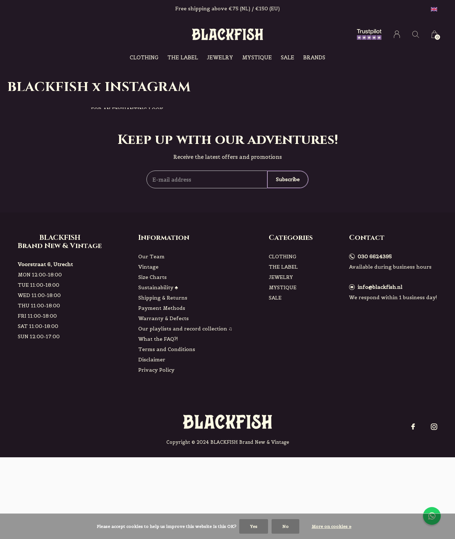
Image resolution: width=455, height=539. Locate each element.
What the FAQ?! (158, 339)
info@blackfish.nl (380, 287)
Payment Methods (161, 308)
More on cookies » (332, 526)
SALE (287, 57)
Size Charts (152, 277)
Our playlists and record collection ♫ (185, 328)
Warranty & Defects (163, 318)
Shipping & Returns (162, 298)
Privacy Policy (156, 370)
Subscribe (288, 179)
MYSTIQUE (257, 57)
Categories (291, 237)
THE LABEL (182, 57)
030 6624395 (375, 256)
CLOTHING (144, 57)
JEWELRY (220, 57)
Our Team (151, 256)
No (285, 526)
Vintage (148, 267)
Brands (314, 57)
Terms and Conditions (166, 349)
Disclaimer (151, 359)
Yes (253, 526)
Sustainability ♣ (158, 287)
